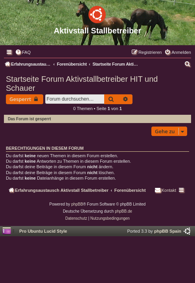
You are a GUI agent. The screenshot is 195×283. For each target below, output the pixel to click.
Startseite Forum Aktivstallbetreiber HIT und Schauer (82, 83)
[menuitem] (23, 52)
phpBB (77, 204)
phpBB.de (123, 211)
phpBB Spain (167, 231)
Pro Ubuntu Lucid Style (43, 231)
